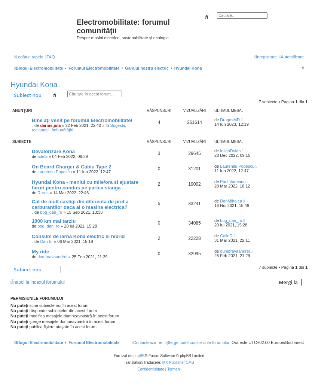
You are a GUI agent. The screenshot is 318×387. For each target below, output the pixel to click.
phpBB (139, 356)
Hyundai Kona (34, 84)
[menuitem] (50, 56)
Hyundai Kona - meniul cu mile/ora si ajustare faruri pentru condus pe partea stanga (85, 185)
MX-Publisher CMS (178, 362)
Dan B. (46, 241)
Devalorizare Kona (53, 151)
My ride (40, 252)
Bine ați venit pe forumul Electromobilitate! (82, 120)
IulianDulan (230, 151)
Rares (42, 193)
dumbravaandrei (52, 257)
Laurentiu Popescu (54, 172)
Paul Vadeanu (232, 181)
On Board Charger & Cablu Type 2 (71, 167)
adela (42, 156)
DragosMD (230, 120)
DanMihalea (231, 201)
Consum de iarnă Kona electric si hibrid (78, 236)
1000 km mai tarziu (54, 221)
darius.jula (50, 125)
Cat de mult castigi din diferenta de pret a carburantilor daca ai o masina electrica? (80, 204)
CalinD (226, 236)
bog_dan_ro (51, 212)
